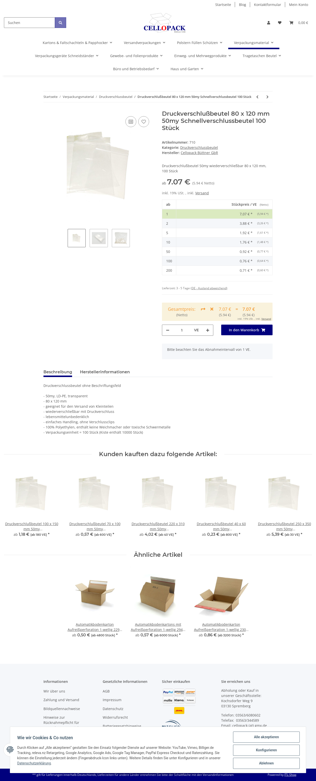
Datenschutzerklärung (35, 764)
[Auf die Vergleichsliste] (130, 121)
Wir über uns (54, 691)
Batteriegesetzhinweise (122, 726)
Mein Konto (298, 4)
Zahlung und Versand (61, 699)
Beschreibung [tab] (57, 372)
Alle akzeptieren (265, 738)
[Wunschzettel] (279, 22)
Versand (202, 193)
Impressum (112, 699)
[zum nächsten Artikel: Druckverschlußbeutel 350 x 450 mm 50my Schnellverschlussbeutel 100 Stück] (267, 96)
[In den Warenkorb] (247, 330)
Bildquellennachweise (61, 708)
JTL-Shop (290, 775)
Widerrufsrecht (115, 717)
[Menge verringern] (167, 330)
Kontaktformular (267, 4)
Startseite (223, 4)
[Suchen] (29, 22)
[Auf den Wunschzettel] (143, 121)
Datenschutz (113, 708)
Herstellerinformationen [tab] (105, 372)
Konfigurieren (265, 751)
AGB (106, 691)
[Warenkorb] (298, 22)
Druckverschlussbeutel (199, 147)
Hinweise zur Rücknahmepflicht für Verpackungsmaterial (61, 722)
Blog (242, 4)
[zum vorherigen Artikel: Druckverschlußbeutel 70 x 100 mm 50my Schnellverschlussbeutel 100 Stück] (257, 96)
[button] (268, 22)
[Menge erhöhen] (207, 330)
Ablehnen (265, 763)
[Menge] (182, 330)
